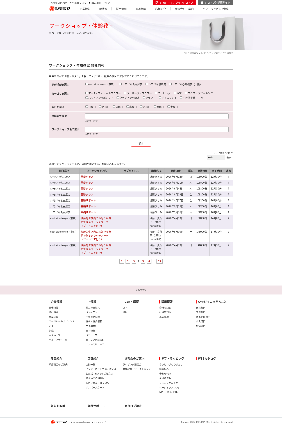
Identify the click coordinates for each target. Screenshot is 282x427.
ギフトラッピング (172, 358)
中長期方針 (91, 326)
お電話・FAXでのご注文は (99, 373)
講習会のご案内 (184, 8)
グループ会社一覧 (58, 339)
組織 (51, 330)
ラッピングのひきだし (171, 364)
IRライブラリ (93, 312)
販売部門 (201, 307)
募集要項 (164, 316)
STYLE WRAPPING (168, 392)
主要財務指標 (93, 316)
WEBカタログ (79, 2)
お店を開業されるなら (97, 382)
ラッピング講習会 (132, 364)
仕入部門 (201, 321)
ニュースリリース (95, 344)
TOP (185, 52)
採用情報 (121, 8)
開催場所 (64, 170)
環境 (125, 312)
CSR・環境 (131, 301)
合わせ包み (165, 373)
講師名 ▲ (156, 170)
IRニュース (91, 335)
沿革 (51, 326)
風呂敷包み (165, 378)
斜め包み (164, 369)
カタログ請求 (133, 406)
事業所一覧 (55, 335)
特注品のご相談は (95, 378)
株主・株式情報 (94, 321)
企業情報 (85, 8)
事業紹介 (53, 316)
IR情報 (103, 8)
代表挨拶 (53, 307)
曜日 (190, 170)
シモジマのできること (212, 301)
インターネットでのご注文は (101, 369)
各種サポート (96, 406)
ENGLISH (96, 2)
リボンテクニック (168, 382)
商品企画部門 (203, 316)
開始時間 (202, 170)
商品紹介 (141, 8)
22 (159, 261)
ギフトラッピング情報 (216, 8)
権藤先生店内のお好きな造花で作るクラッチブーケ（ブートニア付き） (96, 221)
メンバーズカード (95, 387)
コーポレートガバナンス (62, 321)
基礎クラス (87, 176)
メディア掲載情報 (95, 339)
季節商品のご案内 (58, 364)
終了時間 (217, 170)
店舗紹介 (160, 8)
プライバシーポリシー (80, 422)
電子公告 (90, 330)
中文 (107, 2)
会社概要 (53, 312)
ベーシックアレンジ (169, 387)
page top (141, 289)
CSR (125, 307)
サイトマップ (100, 422)
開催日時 (175, 170)
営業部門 (201, 312)
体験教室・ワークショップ (137, 369)
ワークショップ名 (97, 170)
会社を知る (165, 307)
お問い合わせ (59, 2)
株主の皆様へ (93, 307)
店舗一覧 (90, 364)
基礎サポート (88, 200)
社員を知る (165, 312)
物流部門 (201, 326)
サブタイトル (131, 170)
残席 (228, 170)
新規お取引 (58, 406)
